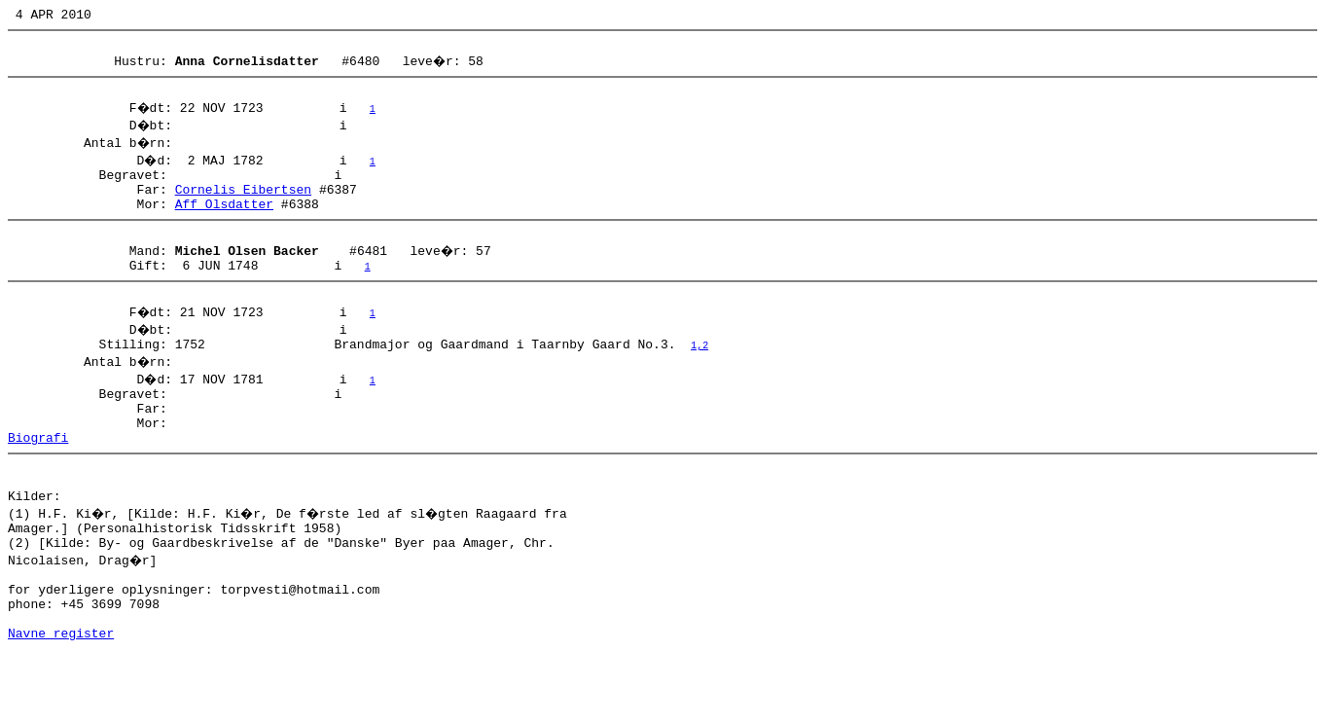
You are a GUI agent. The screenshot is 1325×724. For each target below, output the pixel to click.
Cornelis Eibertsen (243, 203)
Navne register (61, 702)
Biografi (38, 478)
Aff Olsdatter (224, 221)
